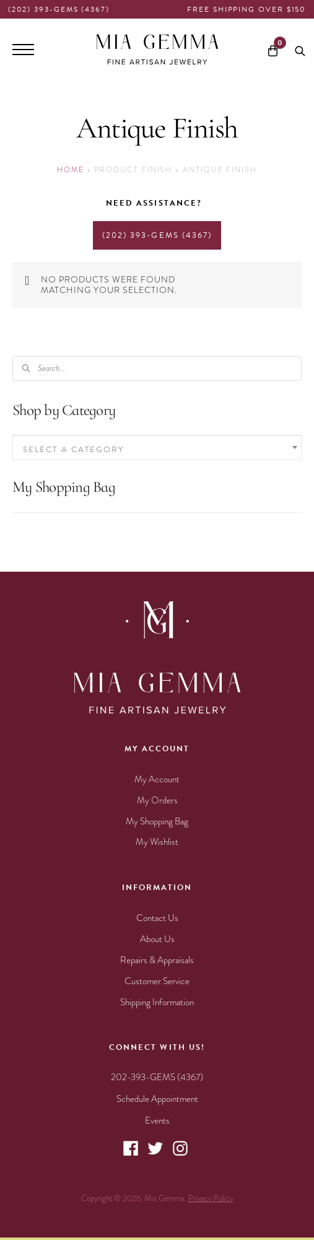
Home (70, 169)
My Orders (157, 800)
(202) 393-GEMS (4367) (59, 9)
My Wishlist (157, 842)
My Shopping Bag (157, 821)
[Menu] (23, 50)
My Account (157, 779)
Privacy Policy (210, 1198)
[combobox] (157, 447)
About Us (157, 939)
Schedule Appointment (157, 1099)
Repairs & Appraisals (157, 960)
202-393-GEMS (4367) (157, 1077)
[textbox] (157, 449)
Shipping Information (157, 1002)
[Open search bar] (300, 49)
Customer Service (157, 981)
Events (157, 1120)
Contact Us (157, 918)
